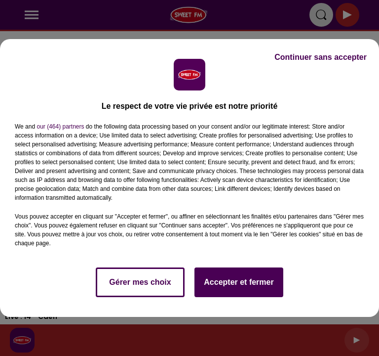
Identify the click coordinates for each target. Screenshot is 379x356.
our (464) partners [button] (60, 126)
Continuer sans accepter (320, 57)
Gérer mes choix (140, 282)
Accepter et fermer (238, 282)
